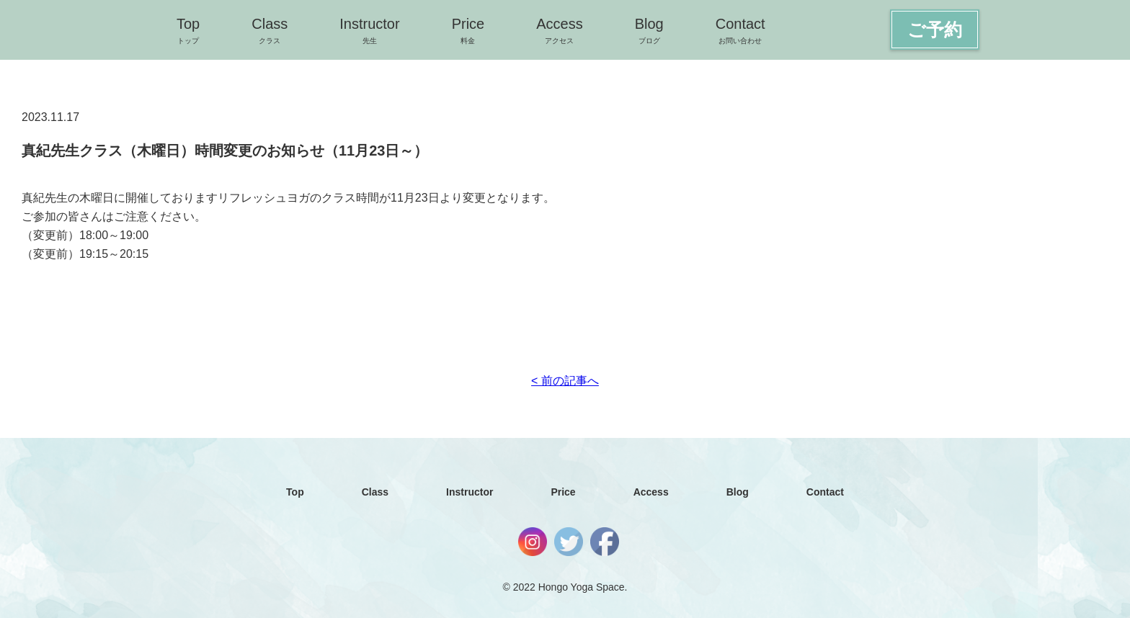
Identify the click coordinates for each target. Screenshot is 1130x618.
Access (559, 30)
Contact (740, 30)
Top (188, 30)
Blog (649, 30)
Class (270, 30)
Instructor (369, 30)
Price (468, 30)
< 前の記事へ (565, 381)
